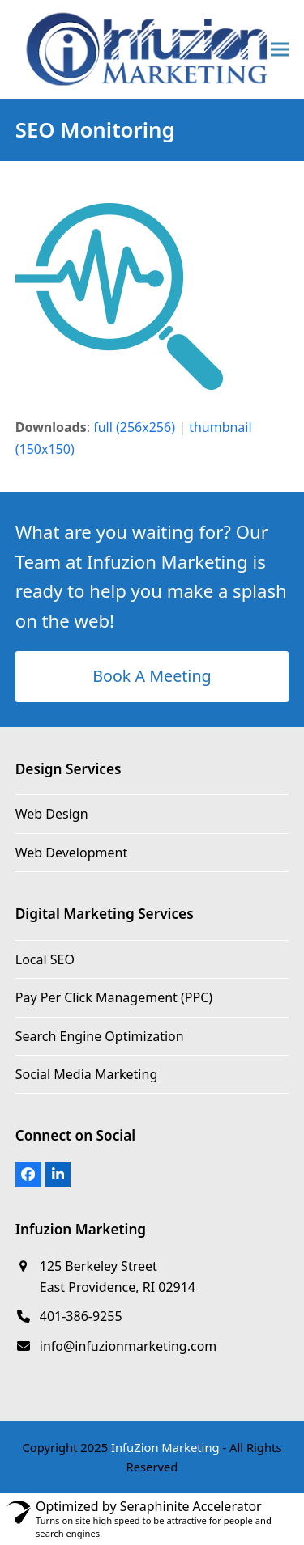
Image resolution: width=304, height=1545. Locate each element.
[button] (280, 49)
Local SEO (45, 959)
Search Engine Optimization (99, 1036)
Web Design (51, 814)
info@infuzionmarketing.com (128, 1346)
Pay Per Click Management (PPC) (113, 997)
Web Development (71, 852)
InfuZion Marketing (165, 1447)
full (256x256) (134, 427)
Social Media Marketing (86, 1074)
